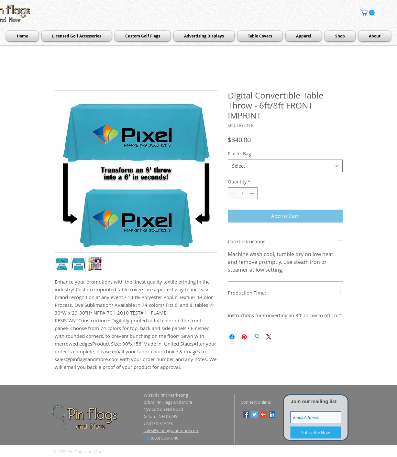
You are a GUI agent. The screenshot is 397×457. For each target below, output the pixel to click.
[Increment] (252, 193)
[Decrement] (233, 193)
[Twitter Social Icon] (254, 414)
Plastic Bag (239, 154)
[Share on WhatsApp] (256, 337)
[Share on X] (269, 337)
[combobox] (285, 166)
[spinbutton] (242, 193)
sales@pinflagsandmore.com (171, 430)
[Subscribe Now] (315, 432)
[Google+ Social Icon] (263, 414)
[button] (367, 13)
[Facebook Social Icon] (246, 414)
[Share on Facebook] (232, 337)
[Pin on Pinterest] (244, 337)
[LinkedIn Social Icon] (272, 414)
